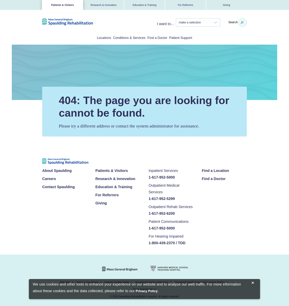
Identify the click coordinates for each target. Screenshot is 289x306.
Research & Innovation (103, 5)
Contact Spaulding (58, 186)
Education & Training (144, 5)
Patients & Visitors (62, 5)
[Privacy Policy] (147, 291)
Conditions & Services (124, 37)
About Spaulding (57, 170)
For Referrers (185, 5)
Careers (49, 178)
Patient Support (194, 37)
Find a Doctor (162, 37)
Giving (226, 5)
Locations (90, 37)
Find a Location (215, 170)
